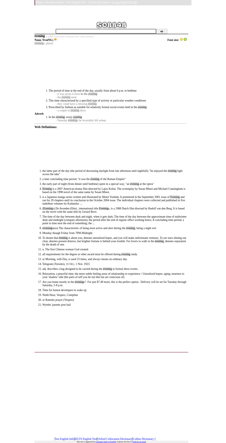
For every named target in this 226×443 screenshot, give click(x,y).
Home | (40, 2)
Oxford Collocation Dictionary (114, 438)
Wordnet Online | (55, 2)
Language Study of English (105, 442)
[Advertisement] (111, 67)
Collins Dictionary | (99, 2)
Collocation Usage (72, 36)
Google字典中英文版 (124, 2)
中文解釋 (49, 36)
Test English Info (64, 438)
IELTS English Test (86, 438)
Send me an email (139, 442)
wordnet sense (59, 36)
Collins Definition (87, 36)
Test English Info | (76, 2)
